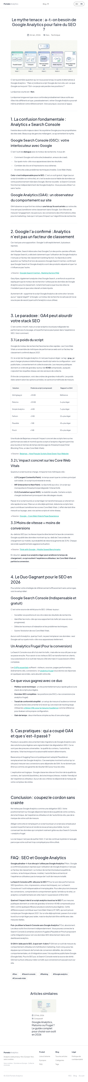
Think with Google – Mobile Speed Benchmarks (40, 549)
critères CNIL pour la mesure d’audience (41, 708)
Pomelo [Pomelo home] (11, 4)
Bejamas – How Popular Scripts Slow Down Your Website (44, 453)
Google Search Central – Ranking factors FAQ (39, 273)
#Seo (14, 974)
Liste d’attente (44, 1056)
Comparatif (38, 1019)
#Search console (28, 974)
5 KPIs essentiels (21, 667)
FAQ (40, 1064)
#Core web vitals (19, 978)
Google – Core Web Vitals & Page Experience (39, 516)
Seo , (48, 35)
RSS (70, 1076)
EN (77, 4)
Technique (55, 35)
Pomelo (11, 1052)
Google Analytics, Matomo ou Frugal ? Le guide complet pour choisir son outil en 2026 (44, 1028)
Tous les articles (61, 1056)
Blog (75, 1076)
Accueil (81, 1076)
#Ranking (44, 974)
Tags (57, 1064)
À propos (42, 1060)
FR (81, 4)
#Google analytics (60, 974)
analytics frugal (47, 670)
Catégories (59, 1060)
